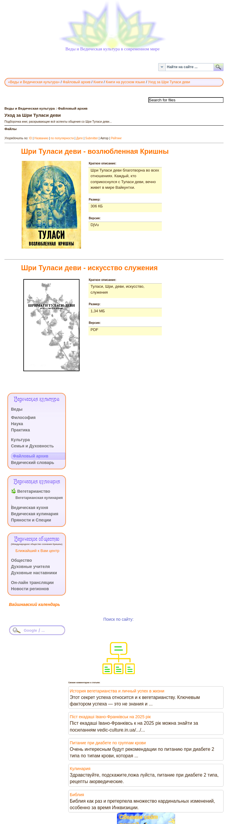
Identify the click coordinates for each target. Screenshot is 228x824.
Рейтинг (116, 138)
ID (30, 138)
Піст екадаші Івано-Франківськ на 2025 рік (110, 716)
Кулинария (80, 768)
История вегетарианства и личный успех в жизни (117, 691)
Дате (79, 138)
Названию (41, 138)
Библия (77, 794)
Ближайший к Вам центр (37, 550)
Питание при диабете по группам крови (108, 742)
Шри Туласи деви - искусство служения (89, 268)
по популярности (62, 138)
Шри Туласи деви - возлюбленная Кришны (95, 151)
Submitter (91, 138)
